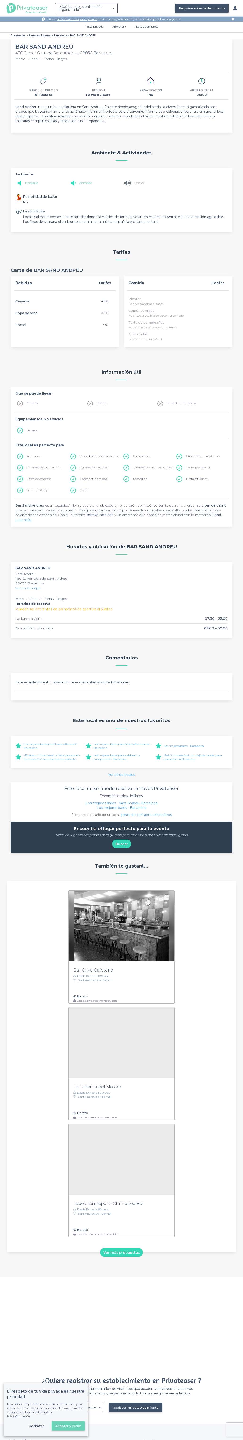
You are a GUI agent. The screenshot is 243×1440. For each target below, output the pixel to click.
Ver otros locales (121, 775)
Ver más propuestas (121, 1252)
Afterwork (119, 26)
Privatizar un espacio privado (77, 19)
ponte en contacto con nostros (146, 815)
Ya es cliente (92, 1407)
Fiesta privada (94, 26)
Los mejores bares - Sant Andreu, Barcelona (122, 803)
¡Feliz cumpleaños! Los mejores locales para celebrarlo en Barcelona (193, 757)
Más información (18, 1416)
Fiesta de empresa (146, 26)
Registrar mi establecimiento (202, 8)
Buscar (121, 844)
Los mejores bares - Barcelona (184, 746)
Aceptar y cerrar (68, 1426)
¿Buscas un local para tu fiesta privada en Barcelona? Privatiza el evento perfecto (52, 757)
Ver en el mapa (27, 588)
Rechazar (36, 1426)
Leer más (23, 519)
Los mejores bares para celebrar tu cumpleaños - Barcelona (117, 757)
